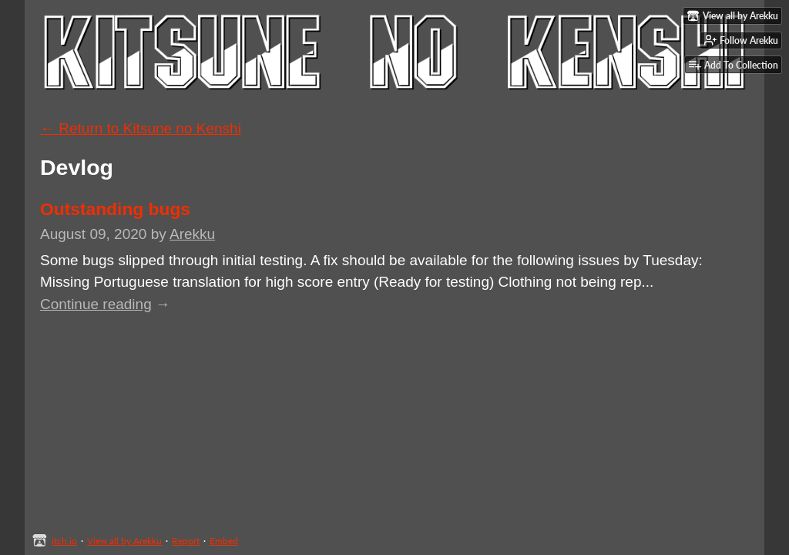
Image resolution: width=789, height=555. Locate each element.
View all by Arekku (124, 541)
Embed (224, 541)
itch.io (64, 541)
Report (186, 541)
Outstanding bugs (115, 209)
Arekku (192, 234)
